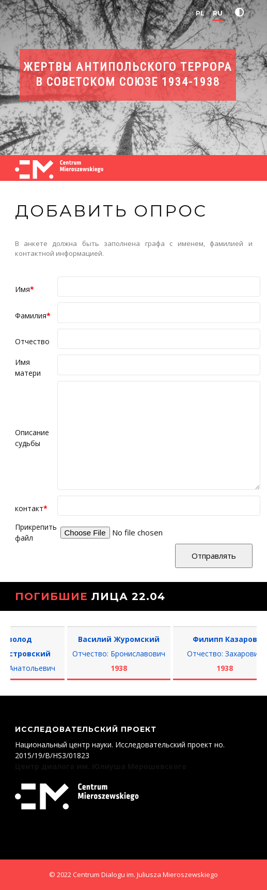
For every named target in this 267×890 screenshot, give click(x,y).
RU (218, 13)
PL (200, 13)
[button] (242, 12)
